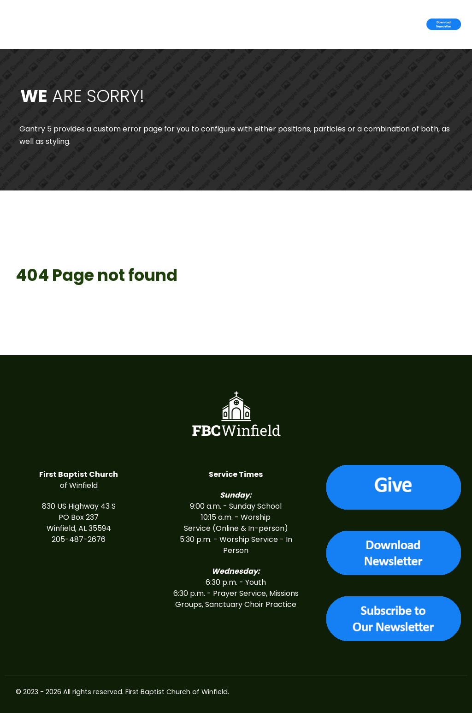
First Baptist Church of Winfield (176, 691)
